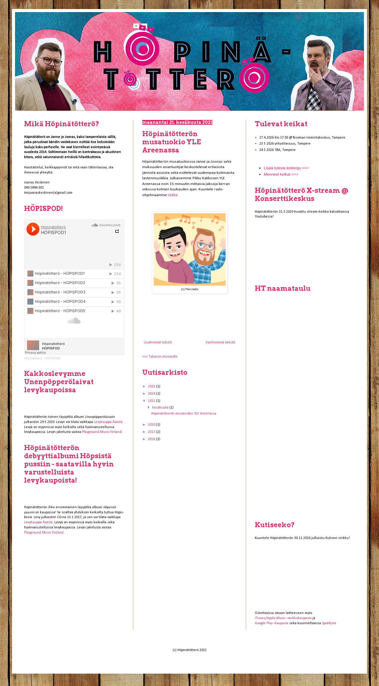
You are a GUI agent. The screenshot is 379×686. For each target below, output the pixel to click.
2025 (152, 386)
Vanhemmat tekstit (220, 342)
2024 (152, 394)
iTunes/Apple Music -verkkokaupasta (283, 618)
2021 (152, 401)
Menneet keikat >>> (281, 174)
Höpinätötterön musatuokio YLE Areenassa (171, 142)
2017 (152, 432)
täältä (172, 195)
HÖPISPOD (52, 358)
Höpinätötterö (33, 358)
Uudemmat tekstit (158, 342)
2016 (152, 439)
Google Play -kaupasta (271, 623)
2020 (152, 425)
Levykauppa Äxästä (108, 422)
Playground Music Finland (102, 432)
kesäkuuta (160, 407)
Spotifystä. (329, 623)
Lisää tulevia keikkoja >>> (286, 168)
